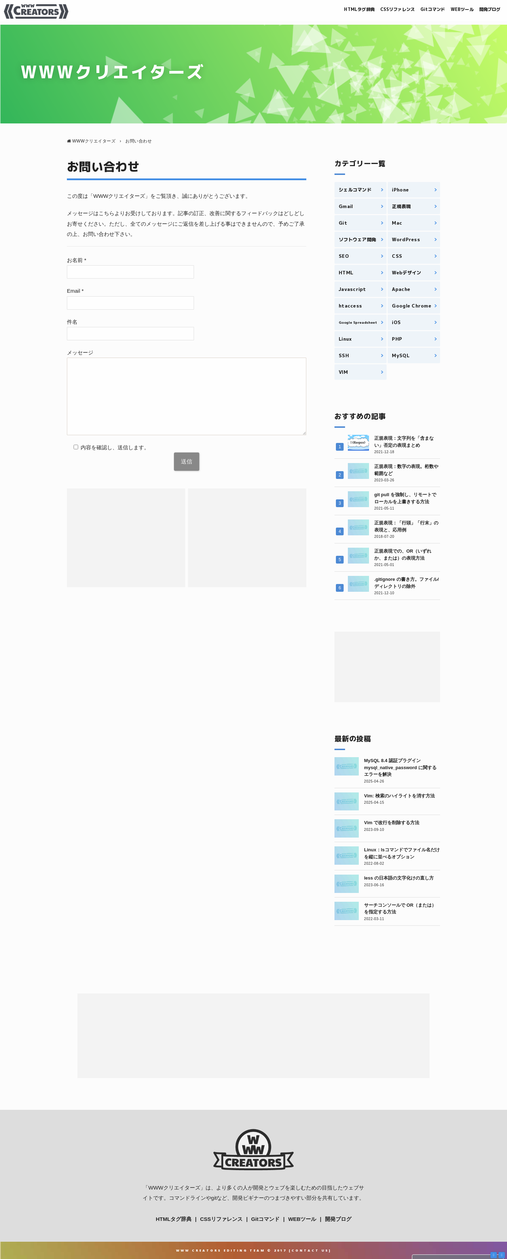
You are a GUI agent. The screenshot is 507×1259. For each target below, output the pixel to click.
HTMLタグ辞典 (321, 11)
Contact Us (310, 1250)
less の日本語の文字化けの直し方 (399, 878)
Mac (397, 223)
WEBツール (450, 11)
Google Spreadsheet (358, 322)
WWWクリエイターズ (174, 1188)
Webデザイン (406, 272)
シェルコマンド (355, 190)
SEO (344, 256)
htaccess (350, 306)
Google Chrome (411, 306)
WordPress (406, 239)
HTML (346, 272)
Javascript (352, 289)
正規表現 (401, 206)
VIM (343, 372)
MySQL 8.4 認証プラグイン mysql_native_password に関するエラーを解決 (400, 767)
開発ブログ (485, 11)
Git (343, 223)
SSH (344, 355)
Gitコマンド (413, 11)
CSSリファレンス (369, 11)
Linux (345, 339)
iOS (396, 322)
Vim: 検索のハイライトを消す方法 (399, 795)
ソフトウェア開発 (357, 239)
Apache (401, 289)
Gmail (346, 206)
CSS (397, 256)
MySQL (400, 355)
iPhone (400, 190)
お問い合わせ (103, 166)
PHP (397, 339)
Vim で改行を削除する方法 (391, 822)
